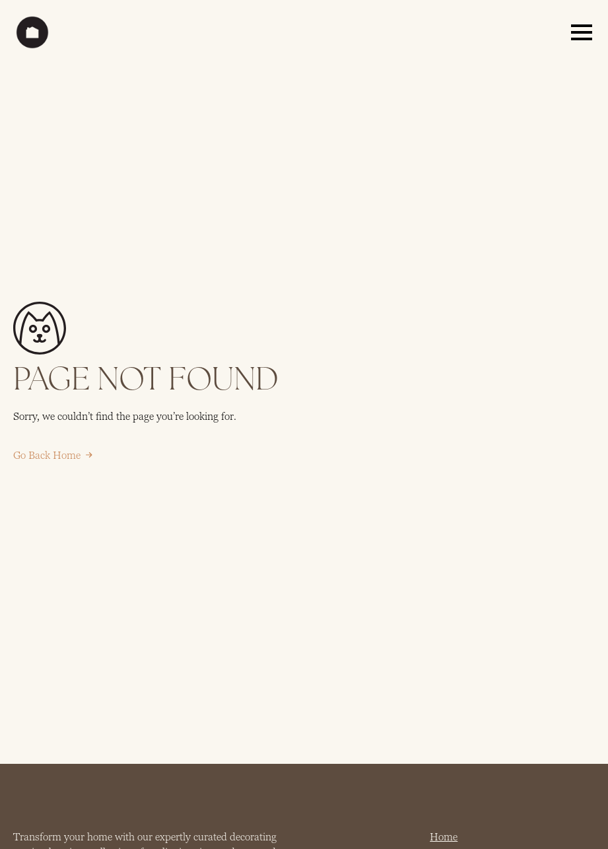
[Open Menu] (581, 32)
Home (443, 837)
